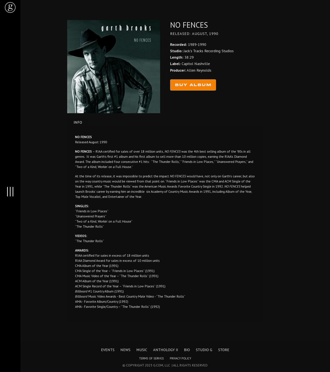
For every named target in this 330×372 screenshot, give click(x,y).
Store (223, 350)
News (125, 350)
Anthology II (165, 350)
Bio (187, 350)
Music (141, 350)
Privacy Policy (180, 358)
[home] (10, 7)
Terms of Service (151, 358)
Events (107, 350)
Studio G (204, 350)
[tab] (77, 122)
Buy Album (193, 85)
